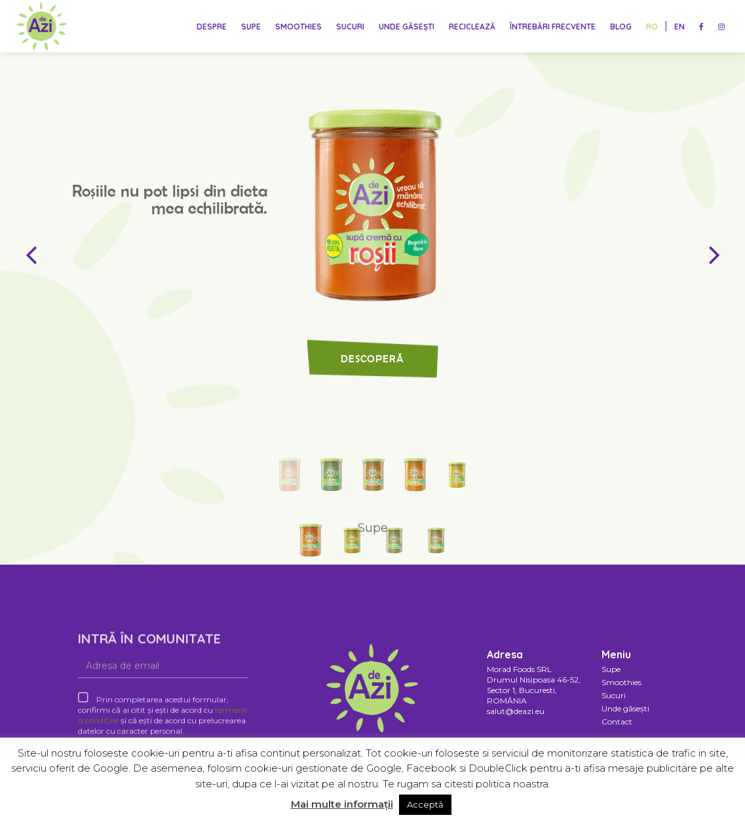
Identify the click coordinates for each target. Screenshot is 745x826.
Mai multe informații (342, 804)
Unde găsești (406, 26)
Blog (621, 26)
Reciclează (472, 26)
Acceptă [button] (425, 804)
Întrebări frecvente (553, 26)
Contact (617, 721)
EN (679, 26)
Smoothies (298, 26)
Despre (212, 26)
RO (652, 26)
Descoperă (372, 373)
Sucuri (350, 26)
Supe (251, 26)
